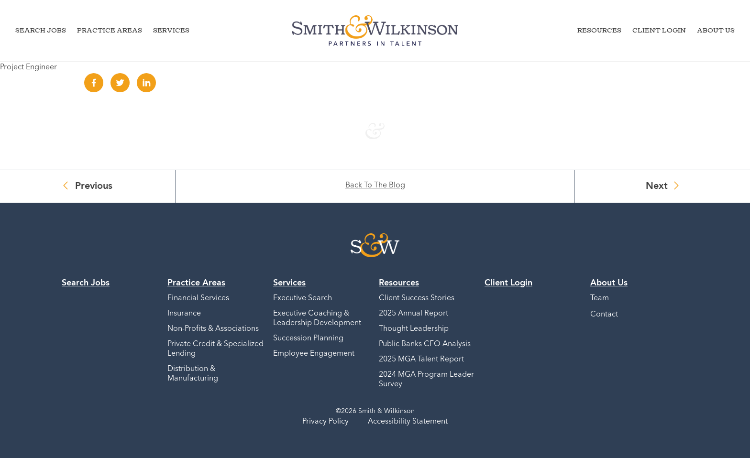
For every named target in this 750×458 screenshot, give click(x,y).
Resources (599, 30)
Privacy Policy (325, 421)
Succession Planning (308, 338)
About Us (716, 30)
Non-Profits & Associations (213, 329)
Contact (604, 314)
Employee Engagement (313, 354)
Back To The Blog (375, 185)
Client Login (659, 30)
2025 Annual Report (413, 313)
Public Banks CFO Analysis (425, 344)
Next (657, 186)
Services (171, 30)
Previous (93, 186)
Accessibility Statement (408, 421)
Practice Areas (109, 30)
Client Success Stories (416, 298)
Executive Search (302, 298)
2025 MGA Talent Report (421, 359)
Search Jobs (40, 30)
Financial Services (198, 298)
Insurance (184, 313)
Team (599, 298)
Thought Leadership (414, 329)
